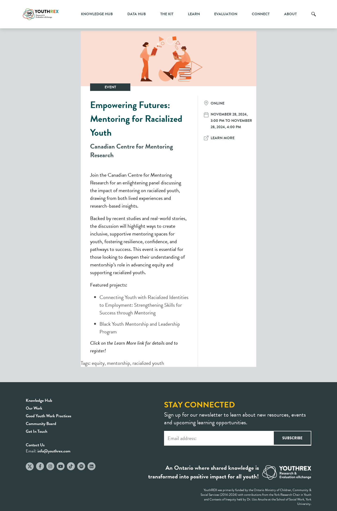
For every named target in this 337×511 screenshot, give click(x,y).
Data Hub (136, 14)
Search (313, 17)
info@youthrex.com (53, 451)
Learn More (222, 138)
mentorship (118, 363)
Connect (261, 14)
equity (98, 363)
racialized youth (148, 363)
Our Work (34, 408)
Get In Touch (36, 431)
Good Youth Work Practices (48, 416)
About (290, 14)
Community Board (41, 423)
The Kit (166, 14)
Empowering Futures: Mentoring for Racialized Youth (136, 118)
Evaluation (225, 14)
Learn (194, 14)
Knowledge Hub (97, 14)
